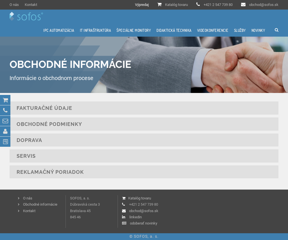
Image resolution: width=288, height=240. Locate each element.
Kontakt (31, 5)
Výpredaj (142, 5)
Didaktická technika (174, 30)
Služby (240, 30)
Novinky (258, 30)
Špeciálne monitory (133, 30)
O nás (14, 5)
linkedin (135, 217)
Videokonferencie (212, 30)
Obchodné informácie (40, 204)
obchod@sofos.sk (263, 5)
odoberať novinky (143, 223)
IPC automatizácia (58, 30)
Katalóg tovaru (176, 5)
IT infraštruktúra (95, 30)
